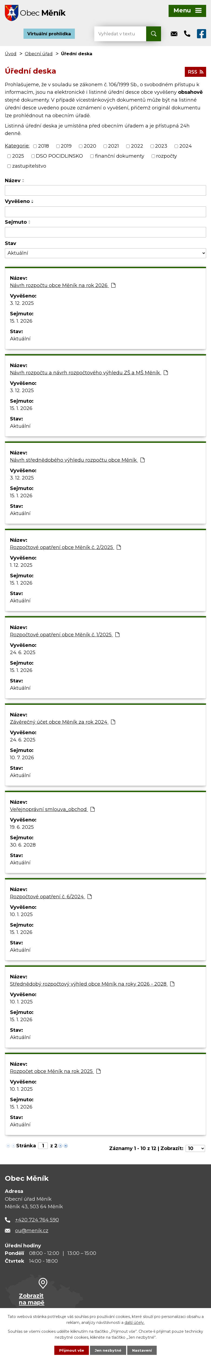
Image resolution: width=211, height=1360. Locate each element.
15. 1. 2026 (21, 322)
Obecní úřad (39, 55)
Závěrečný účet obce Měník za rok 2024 (62, 723)
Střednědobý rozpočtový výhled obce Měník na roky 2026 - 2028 (92, 985)
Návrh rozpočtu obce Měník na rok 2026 (62, 287)
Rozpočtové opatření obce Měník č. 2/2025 (65, 549)
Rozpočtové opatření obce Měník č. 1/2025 (64, 636)
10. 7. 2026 (22, 759)
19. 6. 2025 (22, 828)
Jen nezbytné (108, 1350)
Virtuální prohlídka (49, 35)
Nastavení (143, 1350)
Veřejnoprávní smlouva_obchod (52, 811)
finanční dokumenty (119, 157)
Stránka (26, 1147)
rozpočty (166, 157)
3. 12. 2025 (22, 305)
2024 (185, 147)
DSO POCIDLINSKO (59, 157)
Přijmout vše (70, 1350)
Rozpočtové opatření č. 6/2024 (51, 898)
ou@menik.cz (31, 1232)
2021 (113, 147)
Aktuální (20, 340)
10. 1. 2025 (21, 916)
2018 (43, 147)
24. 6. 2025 (22, 654)
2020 (90, 147)
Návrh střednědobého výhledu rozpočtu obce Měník (77, 461)
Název (13, 182)
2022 (137, 147)
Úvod (10, 55)
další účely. (135, 1322)
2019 (66, 147)
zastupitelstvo (29, 167)
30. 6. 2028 (23, 846)
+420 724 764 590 (37, 1221)
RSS (195, 72)
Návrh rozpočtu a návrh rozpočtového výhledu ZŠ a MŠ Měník (89, 374)
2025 (18, 157)
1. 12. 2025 (21, 566)
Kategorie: (17, 147)
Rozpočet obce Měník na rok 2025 (55, 1073)
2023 (161, 147)
